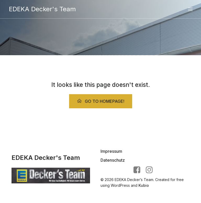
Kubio (143, 185)
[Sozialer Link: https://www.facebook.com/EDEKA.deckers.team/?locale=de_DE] (139, 170)
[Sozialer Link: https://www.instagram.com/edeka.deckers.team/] (151, 170)
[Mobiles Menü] (190, 9)
